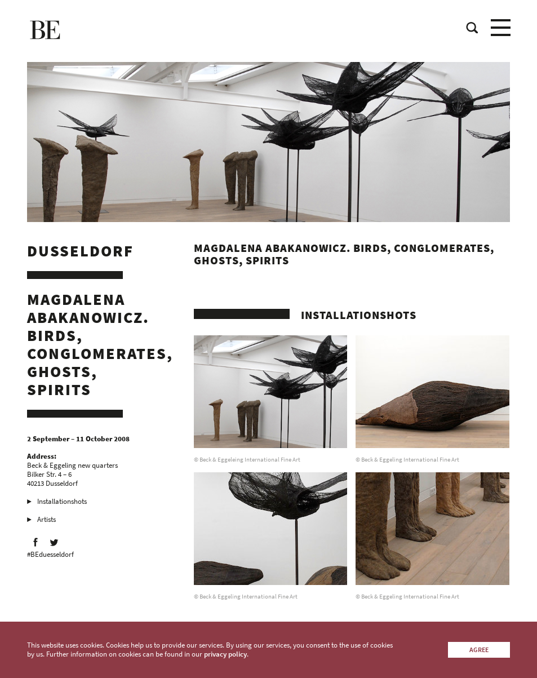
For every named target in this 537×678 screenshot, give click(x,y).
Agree (479, 649)
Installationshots (62, 501)
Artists (46, 519)
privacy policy (225, 654)
